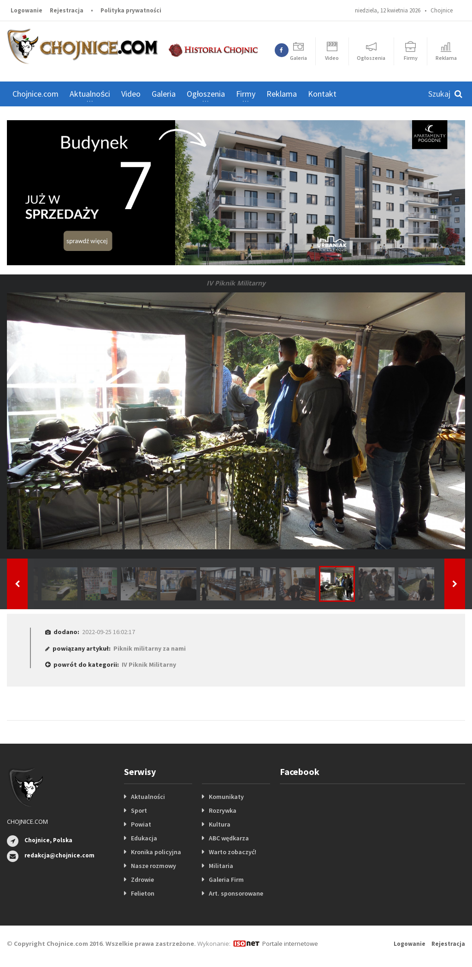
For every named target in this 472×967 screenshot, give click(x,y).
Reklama (281, 93)
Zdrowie (142, 879)
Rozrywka (222, 810)
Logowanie (26, 10)
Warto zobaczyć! (232, 852)
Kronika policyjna (156, 852)
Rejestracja (66, 10)
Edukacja (144, 838)
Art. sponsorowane (236, 893)
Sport (139, 810)
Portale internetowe (290, 943)
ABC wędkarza (229, 838)
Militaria (221, 866)
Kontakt (322, 93)
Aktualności (148, 796)
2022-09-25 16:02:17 (108, 632)
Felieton (142, 893)
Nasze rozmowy (153, 866)
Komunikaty (226, 796)
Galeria (164, 93)
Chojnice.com (35, 93)
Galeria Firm (226, 879)
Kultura (219, 824)
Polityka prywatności (130, 10)
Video (131, 93)
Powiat (141, 824)
